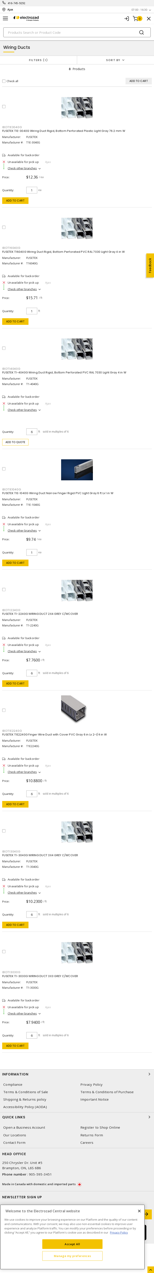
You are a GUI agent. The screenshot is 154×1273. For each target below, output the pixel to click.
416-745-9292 (16, 3)
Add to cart (15, 200)
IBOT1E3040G (12, 127)
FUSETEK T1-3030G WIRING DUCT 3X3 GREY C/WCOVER (40, 976)
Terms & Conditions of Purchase (107, 1092)
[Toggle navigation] (5, 18)
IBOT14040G (11, 369)
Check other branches (22, 168)
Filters (38, 60)
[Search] (77, 32)
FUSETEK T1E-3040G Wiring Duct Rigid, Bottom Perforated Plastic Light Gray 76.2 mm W (63, 131)
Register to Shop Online (100, 1127)
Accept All (72, 1244)
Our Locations (14, 1135)
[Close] (139, 1211)
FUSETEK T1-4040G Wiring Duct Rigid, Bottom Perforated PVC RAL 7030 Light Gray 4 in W (64, 372)
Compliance (13, 1084)
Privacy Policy (91, 1084)
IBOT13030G (11, 972)
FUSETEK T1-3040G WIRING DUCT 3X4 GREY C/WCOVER (40, 855)
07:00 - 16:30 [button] (139, 10)
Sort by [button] (113, 60)
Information (77, 1074)
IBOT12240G (11, 610)
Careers (87, 1142)
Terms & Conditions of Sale (25, 1092)
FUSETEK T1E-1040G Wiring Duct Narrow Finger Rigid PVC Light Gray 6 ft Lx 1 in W (57, 493)
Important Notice (94, 1099)
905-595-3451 (40, 1174)
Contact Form (14, 1142)
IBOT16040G (11, 248)
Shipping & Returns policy (24, 1099)
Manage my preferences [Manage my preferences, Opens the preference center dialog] (72, 1256)
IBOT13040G (11, 851)
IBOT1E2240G (12, 731)
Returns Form (91, 1135)
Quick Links (77, 1117)
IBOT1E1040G (11, 489)
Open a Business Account (24, 1127)
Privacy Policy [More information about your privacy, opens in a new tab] (119, 1232)
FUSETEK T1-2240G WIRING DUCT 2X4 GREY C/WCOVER (40, 614)
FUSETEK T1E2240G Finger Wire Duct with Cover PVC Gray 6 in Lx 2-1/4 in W (54, 734)
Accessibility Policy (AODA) (25, 1107)
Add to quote (15, 442)
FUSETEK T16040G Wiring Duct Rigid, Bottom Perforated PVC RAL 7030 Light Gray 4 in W (63, 252)
